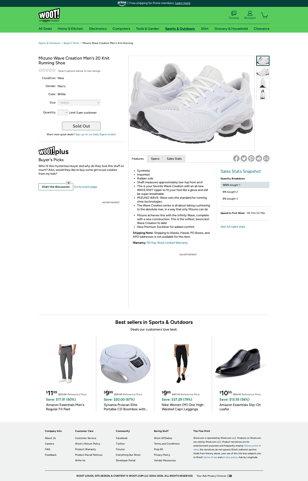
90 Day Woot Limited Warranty (167, 243)
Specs (155, 159)
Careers (49, 443)
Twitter (120, 443)
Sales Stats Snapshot (241, 171)
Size (53, 102)
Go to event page (85, 187)
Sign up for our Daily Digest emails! (95, 134)
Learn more (182, 3)
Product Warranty (85, 449)
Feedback (50, 454)
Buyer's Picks (71, 43)
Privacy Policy (162, 454)
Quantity (49, 112)
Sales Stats (174, 159)
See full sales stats (233, 226)
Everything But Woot (128, 454)
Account (250, 15)
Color (52, 94)
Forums (234, 15)
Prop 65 (158, 449)
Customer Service (85, 438)
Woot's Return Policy (87, 443)
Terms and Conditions (167, 443)
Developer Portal (125, 460)
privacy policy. (230, 457)
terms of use (210, 457)
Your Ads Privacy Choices (211, 475)
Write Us (80, 460)
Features (138, 159)
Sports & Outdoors (49, 43)
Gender (51, 86)
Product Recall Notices (88, 454)
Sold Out (81, 126)
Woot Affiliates (163, 438)
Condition (49, 78)
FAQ (47, 449)
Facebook (121, 438)
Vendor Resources (165, 460)
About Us (50, 438)
